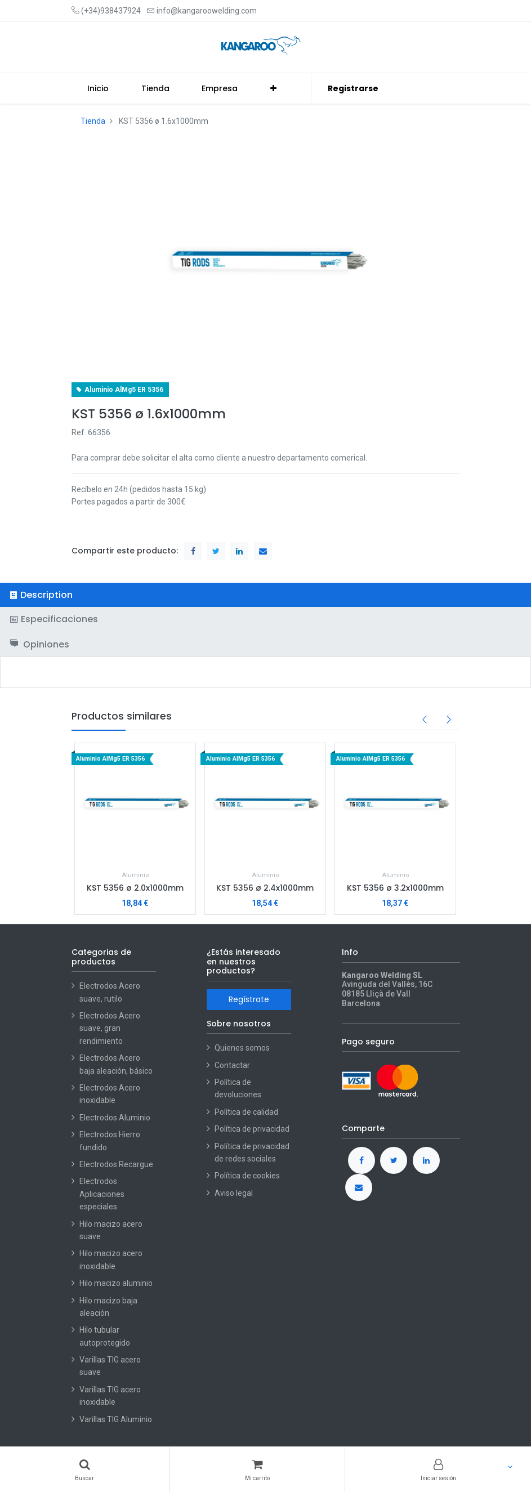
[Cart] (257, 1469)
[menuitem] (99, 88)
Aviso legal (234, 1193)
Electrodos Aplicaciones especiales (101, 1194)
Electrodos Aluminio (115, 1117)
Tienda (93, 121)
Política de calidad (246, 1111)
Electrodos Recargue (116, 1164)
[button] (273, 88)
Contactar (232, 1065)
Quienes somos (242, 1047)
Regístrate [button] (249, 999)
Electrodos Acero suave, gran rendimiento (109, 1028)
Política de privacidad (252, 1128)
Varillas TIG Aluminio (115, 1419)
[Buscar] (84, 1469)
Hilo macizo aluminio (116, 1283)
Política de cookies (247, 1175)
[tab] (265, 595)
